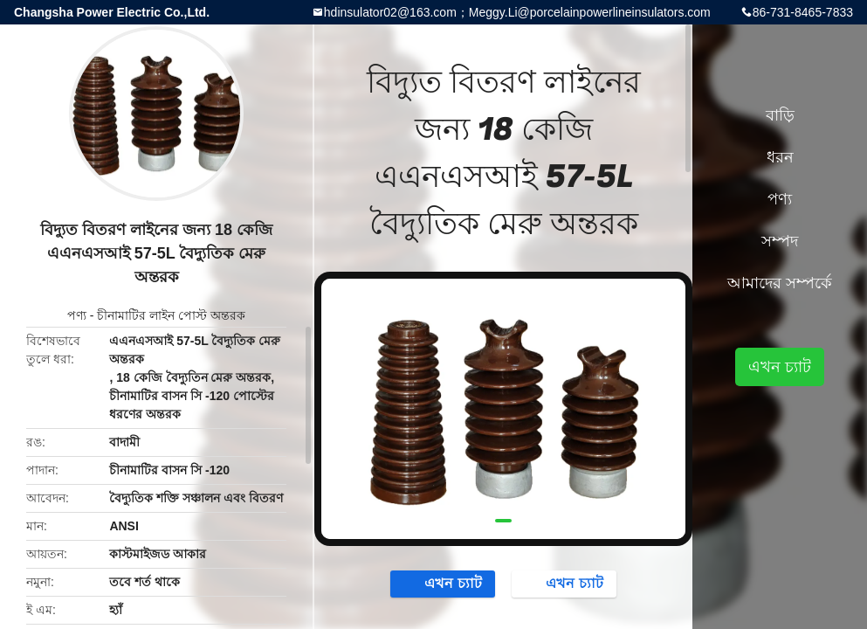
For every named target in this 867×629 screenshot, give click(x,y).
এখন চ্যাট (444, 582)
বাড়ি (780, 115)
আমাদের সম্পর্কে (779, 283)
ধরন (780, 157)
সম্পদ (779, 241)
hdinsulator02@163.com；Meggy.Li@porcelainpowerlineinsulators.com (517, 12)
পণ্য (76, 315)
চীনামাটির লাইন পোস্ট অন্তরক (171, 315)
